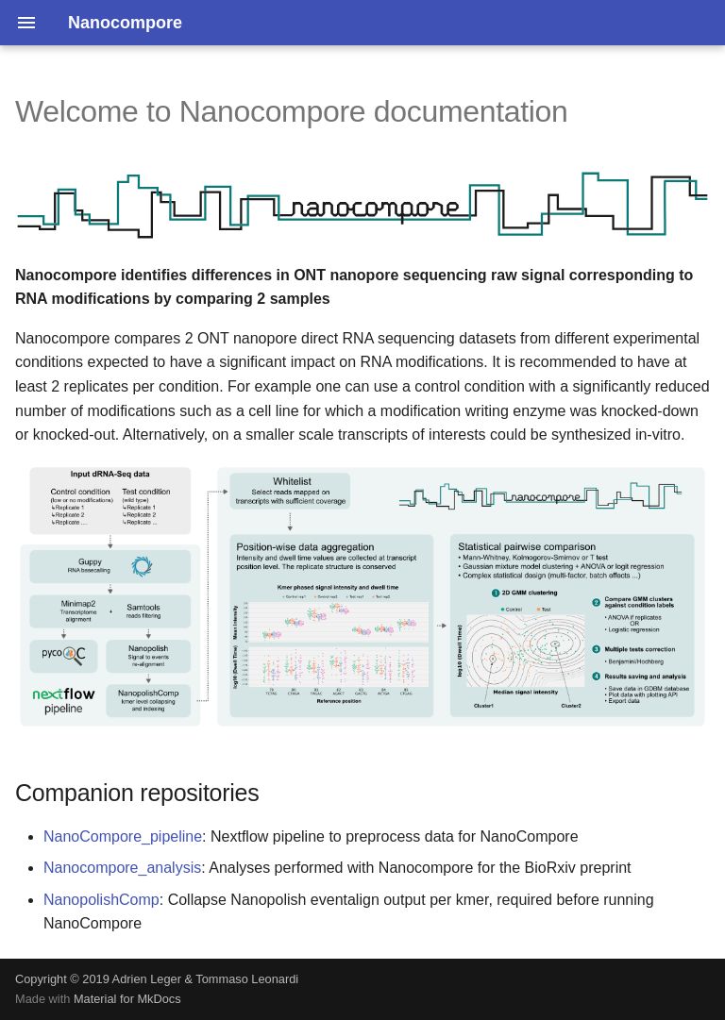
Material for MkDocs (127, 999)
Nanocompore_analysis (122, 868)
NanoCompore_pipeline (122, 836)
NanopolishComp (101, 900)
